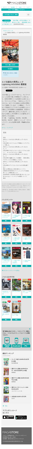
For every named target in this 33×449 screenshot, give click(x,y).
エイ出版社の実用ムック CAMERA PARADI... (16, 216)
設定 (20, 7)
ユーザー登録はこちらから (16, 9)
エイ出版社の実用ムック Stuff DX (27, 261)
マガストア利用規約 (7, 435)
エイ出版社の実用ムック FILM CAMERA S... (16, 261)
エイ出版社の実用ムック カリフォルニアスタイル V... (6, 216)
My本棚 (12, 7)
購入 (6, 220)
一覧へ (5, 406)
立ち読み (10, 68)
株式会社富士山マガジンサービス (16, 438)
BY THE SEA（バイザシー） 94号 (16, 315)
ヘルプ (27, 7)
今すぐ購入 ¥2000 (10, 65)
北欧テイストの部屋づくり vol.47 (27, 292)
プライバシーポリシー (20, 435)
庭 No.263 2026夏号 (16, 291)
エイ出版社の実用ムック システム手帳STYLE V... (27, 216)
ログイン (5, 7)
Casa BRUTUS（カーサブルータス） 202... (6, 292)
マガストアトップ (8, 30)
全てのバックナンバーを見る (10, 270)
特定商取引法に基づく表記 (9, 437)
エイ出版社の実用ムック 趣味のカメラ (27, 238)
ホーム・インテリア (7, 127)
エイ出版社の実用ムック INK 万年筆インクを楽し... (16, 239)
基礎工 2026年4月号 (5, 315)
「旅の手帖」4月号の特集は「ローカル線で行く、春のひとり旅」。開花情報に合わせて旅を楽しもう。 (16, 22)
